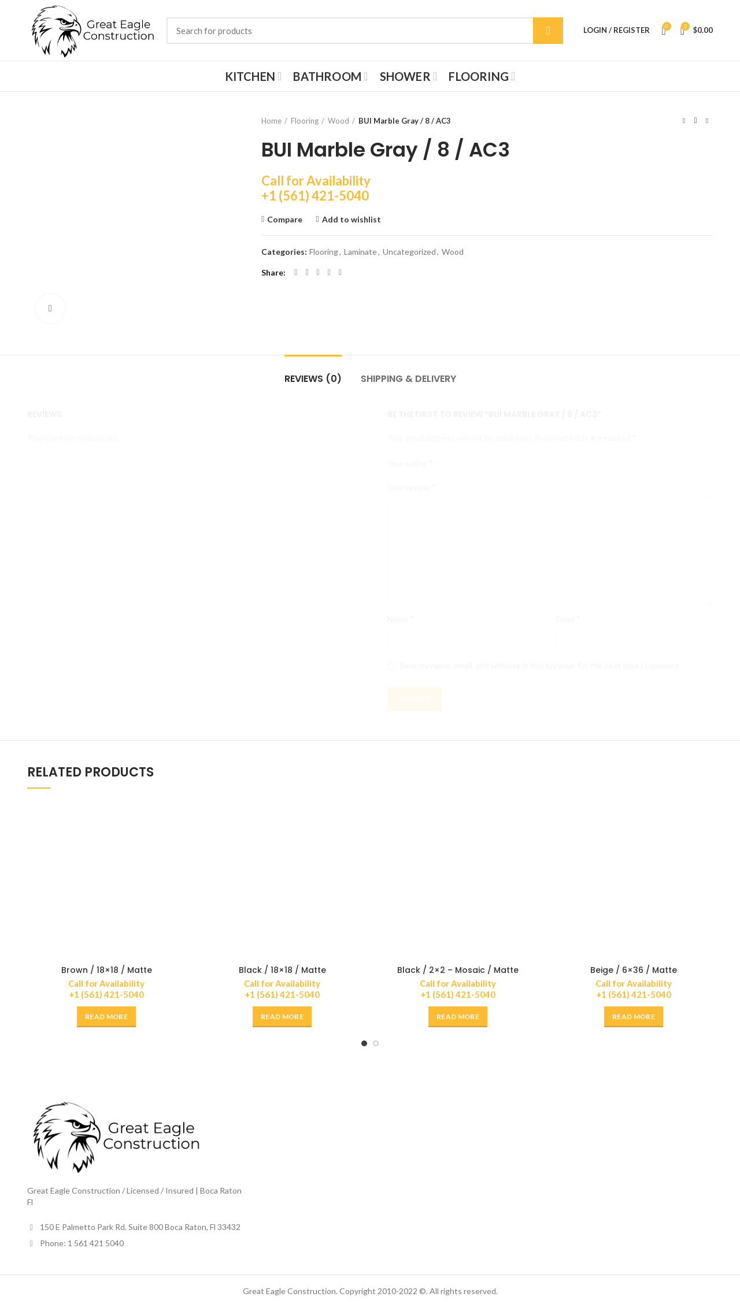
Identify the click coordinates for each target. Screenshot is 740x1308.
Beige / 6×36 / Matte (633, 970)
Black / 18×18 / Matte (282, 970)
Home (271, 120)
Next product (707, 120)
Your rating (410, 462)
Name (400, 618)
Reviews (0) (313, 378)
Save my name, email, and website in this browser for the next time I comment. (540, 665)
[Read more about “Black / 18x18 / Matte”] (282, 1016)
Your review (411, 486)
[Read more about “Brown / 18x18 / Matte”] (106, 1016)
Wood (338, 120)
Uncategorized (409, 252)
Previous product (684, 120)
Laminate (360, 252)
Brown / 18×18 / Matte (106, 970)
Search (548, 30)
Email (568, 618)
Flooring (305, 120)
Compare (284, 219)
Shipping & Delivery (408, 378)
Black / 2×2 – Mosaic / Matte (458, 970)
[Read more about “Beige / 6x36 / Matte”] (633, 1016)
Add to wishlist (351, 219)
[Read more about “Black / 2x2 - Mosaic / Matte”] (457, 1016)
